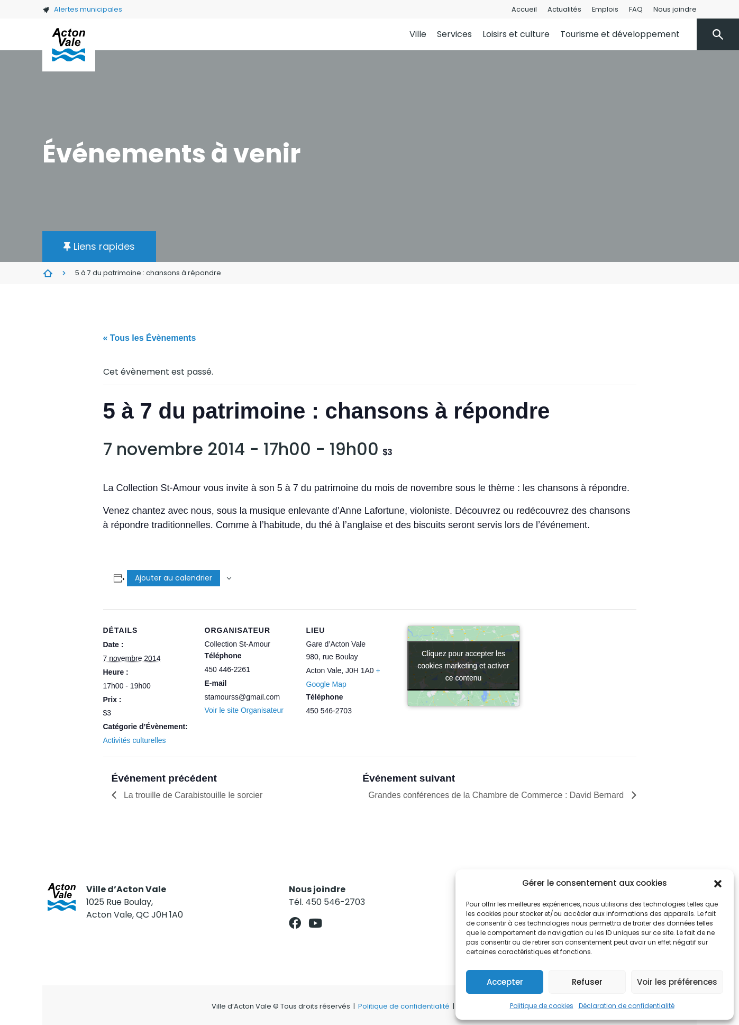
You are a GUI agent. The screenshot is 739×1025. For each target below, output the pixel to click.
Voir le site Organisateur (244, 710)
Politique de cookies (541, 1005)
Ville (417, 34)
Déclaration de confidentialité (626, 1005)
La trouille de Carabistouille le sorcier (192, 795)
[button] (718, 883)
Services (454, 34)
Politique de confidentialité (404, 1006)
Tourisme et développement (620, 34)
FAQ (636, 9)
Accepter (505, 981)
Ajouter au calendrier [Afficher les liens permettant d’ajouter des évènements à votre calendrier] (173, 578)
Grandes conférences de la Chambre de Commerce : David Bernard (497, 795)
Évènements (47, 273)
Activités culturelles (134, 740)
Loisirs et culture (516, 34)
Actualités (564, 9)
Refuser (587, 981)
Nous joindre (675, 9)
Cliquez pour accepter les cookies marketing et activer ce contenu (463, 665)
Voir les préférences (677, 981)
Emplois (605, 9)
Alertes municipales (82, 9)
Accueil (524, 9)
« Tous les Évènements (149, 337)
